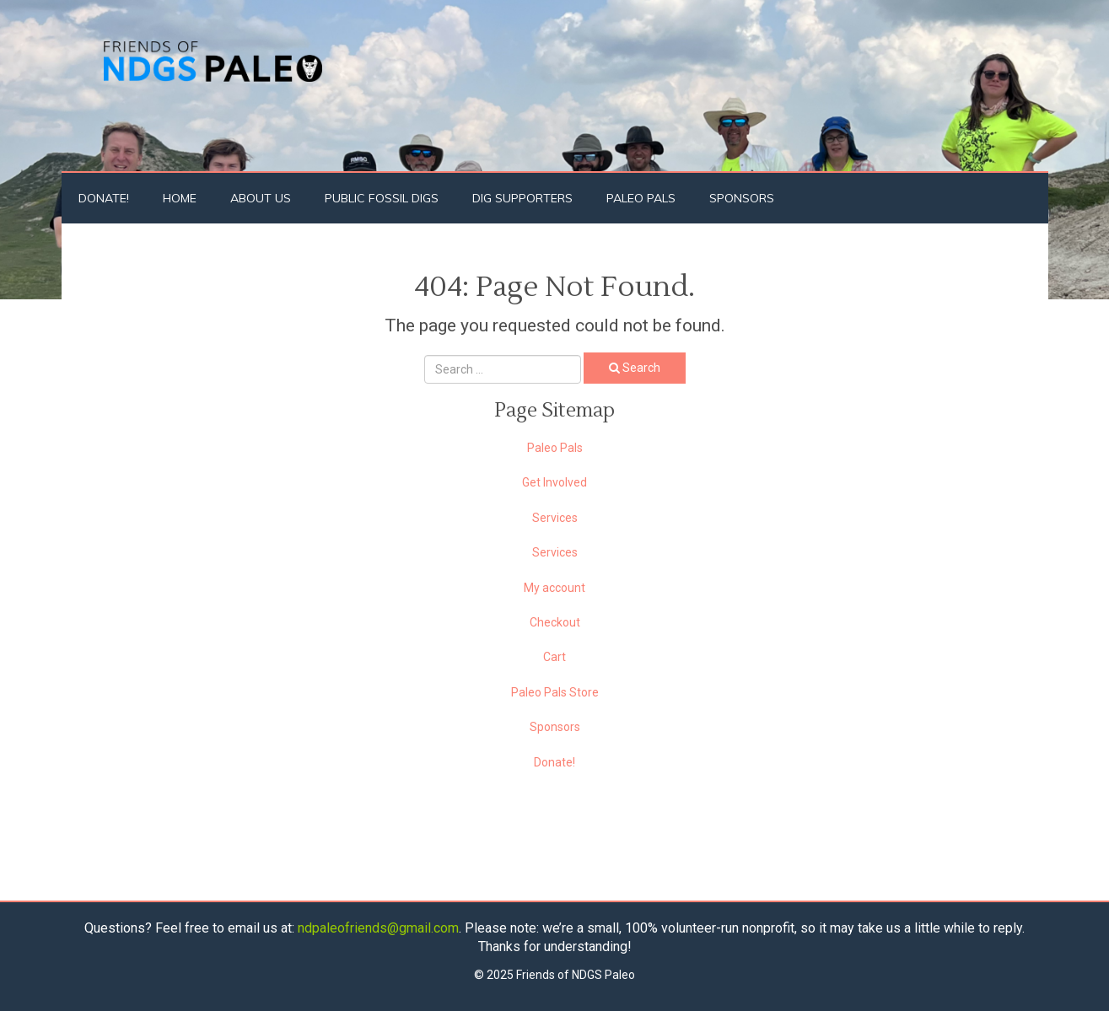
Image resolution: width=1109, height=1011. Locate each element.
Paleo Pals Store (555, 692)
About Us (260, 198)
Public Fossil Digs (382, 198)
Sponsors (741, 198)
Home (179, 198)
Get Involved (554, 482)
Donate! (103, 198)
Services (555, 517)
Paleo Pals (641, 198)
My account (554, 587)
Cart (554, 657)
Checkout (555, 622)
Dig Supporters (522, 198)
